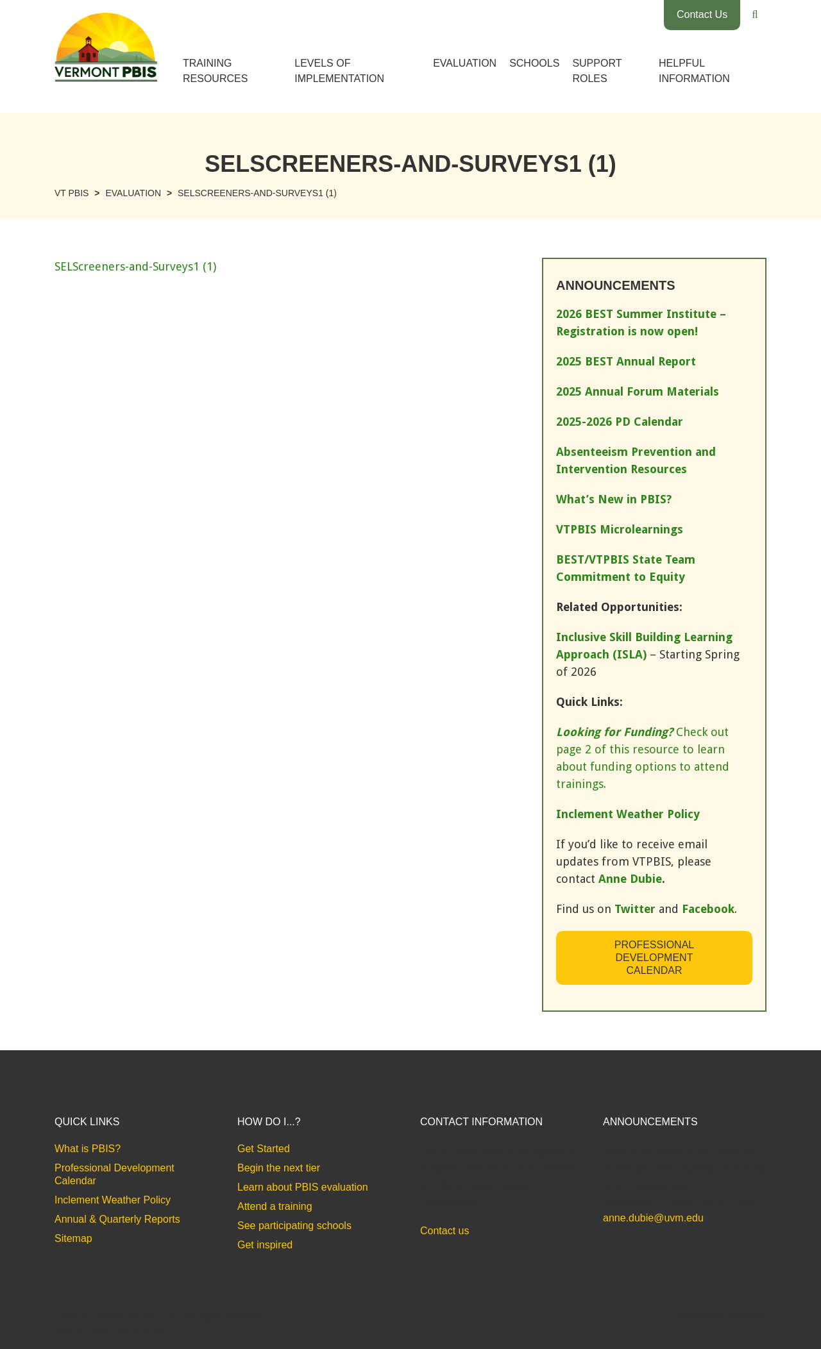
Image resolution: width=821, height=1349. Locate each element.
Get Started (263, 1148)
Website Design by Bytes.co (109, 1329)
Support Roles (597, 71)
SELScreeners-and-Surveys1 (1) (135, 266)
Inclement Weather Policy (113, 1199)
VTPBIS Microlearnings (619, 529)
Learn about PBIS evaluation (302, 1187)
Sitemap (73, 1238)
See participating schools (294, 1225)
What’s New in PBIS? (614, 499)
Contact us (444, 1230)
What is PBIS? (88, 1148)
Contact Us (702, 14)
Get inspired (264, 1244)
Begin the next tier (278, 1167)
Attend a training (274, 1206)
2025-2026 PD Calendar (619, 421)
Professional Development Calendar (654, 957)
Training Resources (215, 71)
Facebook (708, 909)
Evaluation (464, 63)
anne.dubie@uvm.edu (653, 1217)
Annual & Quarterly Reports (117, 1219)
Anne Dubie (630, 878)
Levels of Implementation (339, 71)
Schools (534, 63)
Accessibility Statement (721, 1316)
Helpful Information (694, 71)
